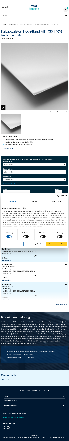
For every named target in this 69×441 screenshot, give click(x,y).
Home (4, 24)
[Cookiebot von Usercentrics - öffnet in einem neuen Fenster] (59, 196)
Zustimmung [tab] (12, 201)
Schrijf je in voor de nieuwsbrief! (13, 417)
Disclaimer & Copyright (56, 437)
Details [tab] (34, 201)
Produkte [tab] (7, 396)
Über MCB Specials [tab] (10, 405)
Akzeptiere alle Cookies (56, 244)
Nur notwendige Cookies (34, 244)
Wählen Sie (6, 260)
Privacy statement (9, 437)
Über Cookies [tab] (57, 201)
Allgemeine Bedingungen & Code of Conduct (31, 437)
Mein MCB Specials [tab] (10, 401)
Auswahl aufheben (9, 183)
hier (26, 227)
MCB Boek (4, 380)
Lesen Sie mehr (8, 148)
